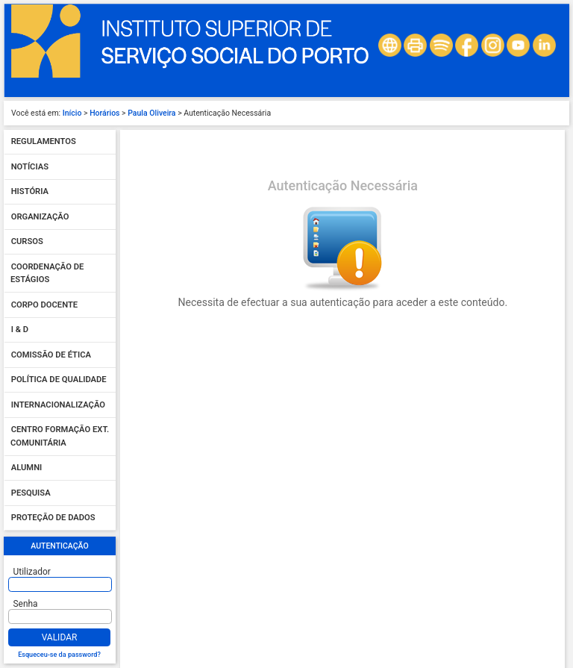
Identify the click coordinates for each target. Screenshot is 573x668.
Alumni (27, 468)
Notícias (29, 167)
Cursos (27, 242)
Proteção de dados (53, 518)
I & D (19, 330)
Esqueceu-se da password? (59, 654)
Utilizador (32, 571)
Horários (104, 113)
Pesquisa (31, 493)
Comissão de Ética (51, 355)
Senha (25, 604)
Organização (40, 217)
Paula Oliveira (151, 113)
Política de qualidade (59, 380)
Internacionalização (58, 405)
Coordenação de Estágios (47, 273)
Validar (60, 637)
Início (72, 113)
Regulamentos (43, 142)
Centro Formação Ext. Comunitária (59, 437)
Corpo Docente (44, 305)
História (29, 192)
